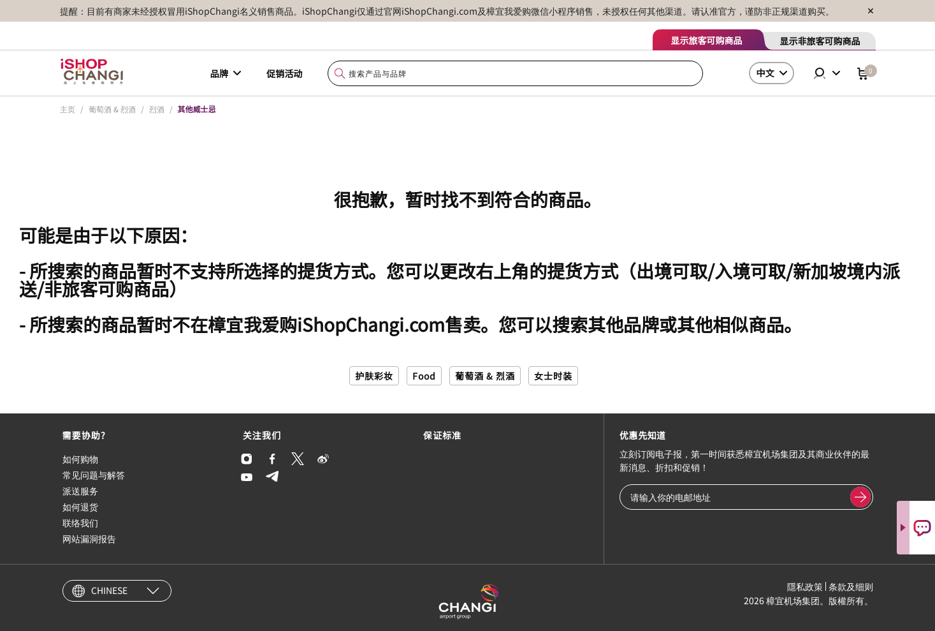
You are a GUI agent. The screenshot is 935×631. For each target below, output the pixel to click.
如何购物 (80, 458)
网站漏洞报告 (89, 538)
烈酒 (156, 108)
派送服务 (80, 490)
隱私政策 (805, 586)
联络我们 (80, 522)
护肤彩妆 (374, 375)
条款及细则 (851, 586)
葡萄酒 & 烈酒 (112, 108)
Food (424, 375)
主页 (67, 108)
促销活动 (284, 73)
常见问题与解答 (93, 474)
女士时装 (553, 375)
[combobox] (515, 74)
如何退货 (80, 506)
